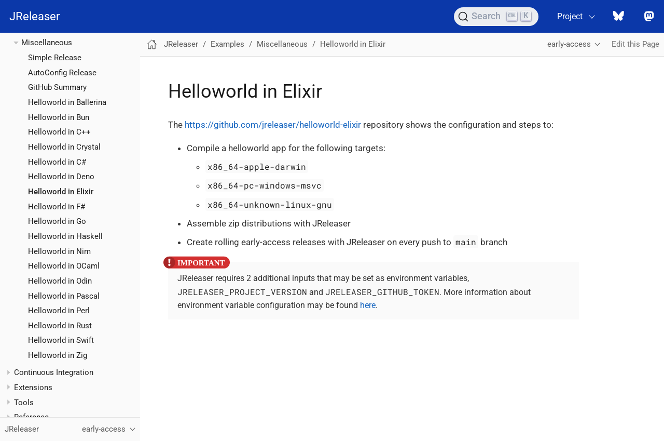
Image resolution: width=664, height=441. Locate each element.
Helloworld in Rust (60, 325)
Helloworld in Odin (60, 281)
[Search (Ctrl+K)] (496, 16)
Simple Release (54, 57)
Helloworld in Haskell (65, 236)
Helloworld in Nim (59, 251)
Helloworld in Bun (58, 117)
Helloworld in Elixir (60, 191)
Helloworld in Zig (57, 355)
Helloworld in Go (57, 221)
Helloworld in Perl (59, 310)
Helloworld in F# (56, 206)
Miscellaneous (46, 42)
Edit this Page (635, 44)
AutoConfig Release (62, 72)
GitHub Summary (57, 87)
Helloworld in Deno (61, 176)
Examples (227, 44)
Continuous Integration (53, 372)
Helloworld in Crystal (64, 147)
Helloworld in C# (57, 162)
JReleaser (34, 16)
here (368, 305)
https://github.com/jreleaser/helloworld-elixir (273, 124)
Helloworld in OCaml (64, 266)
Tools (24, 402)
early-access (569, 44)
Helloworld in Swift (61, 340)
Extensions (33, 387)
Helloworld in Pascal (64, 296)
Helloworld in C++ (59, 132)
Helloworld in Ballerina (67, 102)
